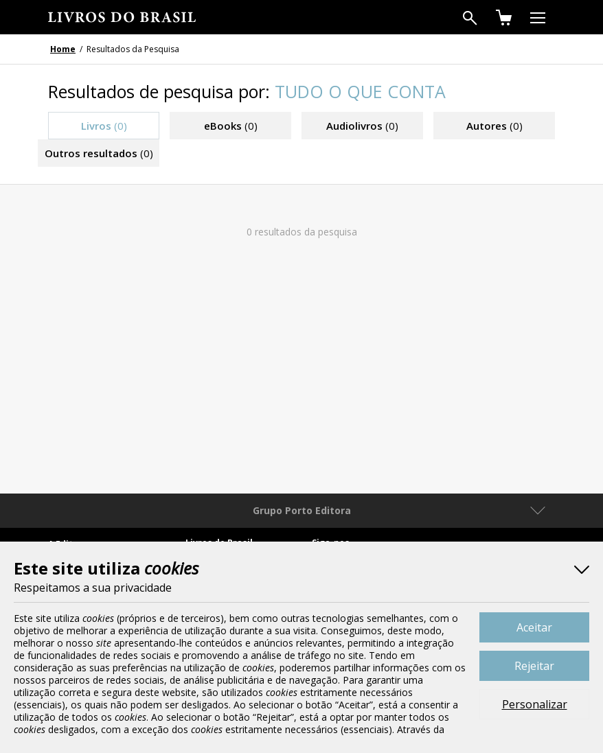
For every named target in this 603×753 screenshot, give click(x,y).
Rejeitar (534, 665)
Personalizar (534, 704)
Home (63, 49)
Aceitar (534, 627)
